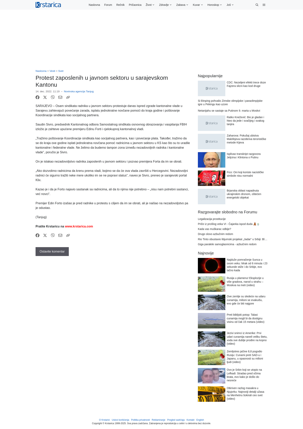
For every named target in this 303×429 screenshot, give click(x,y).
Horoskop (216, 5)
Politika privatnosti (140, 420)
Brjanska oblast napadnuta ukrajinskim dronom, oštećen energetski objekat (244, 194)
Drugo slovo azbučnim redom (215, 234)
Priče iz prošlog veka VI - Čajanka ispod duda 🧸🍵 (229, 224)
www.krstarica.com (79, 226)
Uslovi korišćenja (120, 420)
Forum (108, 4)
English (200, 420)
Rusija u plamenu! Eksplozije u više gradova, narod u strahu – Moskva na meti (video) (245, 281)
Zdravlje (166, 5)
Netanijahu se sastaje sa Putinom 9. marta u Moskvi (229, 110)
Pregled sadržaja (176, 420)
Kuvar (199, 5)
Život (151, 5)
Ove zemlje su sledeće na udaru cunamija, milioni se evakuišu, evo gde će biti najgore (246, 300)
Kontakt (190, 420)
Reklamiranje (158, 420)
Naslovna (94, 4)
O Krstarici (104, 420)
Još (231, 5)
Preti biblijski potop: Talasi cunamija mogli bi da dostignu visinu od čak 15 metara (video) (246, 318)
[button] (257, 5)
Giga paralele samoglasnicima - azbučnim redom (227, 244)
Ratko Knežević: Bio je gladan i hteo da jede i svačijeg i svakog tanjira (245, 121)
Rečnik (120, 4)
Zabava (183, 5)
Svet (60, 71)
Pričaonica (135, 4)
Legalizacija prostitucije (212, 218)
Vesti (52, 71)
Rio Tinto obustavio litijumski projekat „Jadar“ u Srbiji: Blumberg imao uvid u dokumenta (250, 239)
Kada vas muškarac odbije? (214, 229)
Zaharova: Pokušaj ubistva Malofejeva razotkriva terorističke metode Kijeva (246, 139)
